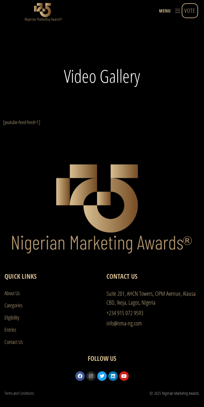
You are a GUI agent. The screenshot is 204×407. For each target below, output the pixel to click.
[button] (169, 10)
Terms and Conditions (19, 393)
